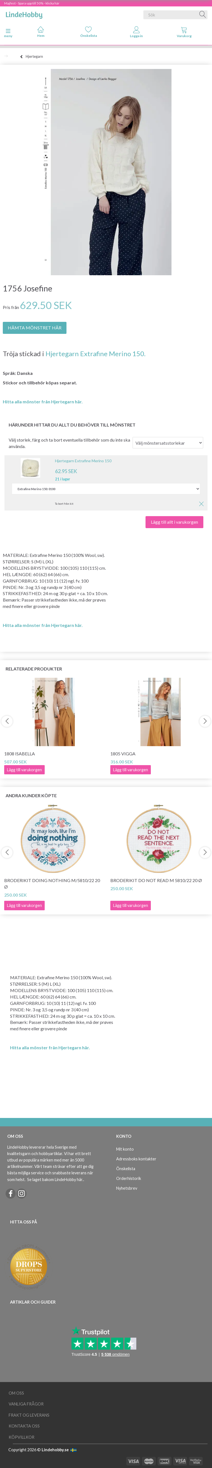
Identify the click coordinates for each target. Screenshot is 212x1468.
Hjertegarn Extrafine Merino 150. (96, 353)
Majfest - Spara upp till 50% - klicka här (31, 3)
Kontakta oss (24, 1426)
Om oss (16, 1393)
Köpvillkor (21, 1437)
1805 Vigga (122, 753)
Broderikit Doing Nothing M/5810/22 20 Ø (52, 883)
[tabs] (184, 33)
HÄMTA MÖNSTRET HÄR (34, 327)
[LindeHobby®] (24, 14)
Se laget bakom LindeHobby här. (55, 1179)
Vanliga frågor (26, 1404)
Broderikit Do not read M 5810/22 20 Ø (156, 880)
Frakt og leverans (29, 1415)
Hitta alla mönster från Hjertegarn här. (43, 401)
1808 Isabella (19, 753)
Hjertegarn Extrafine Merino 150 (83, 460)
